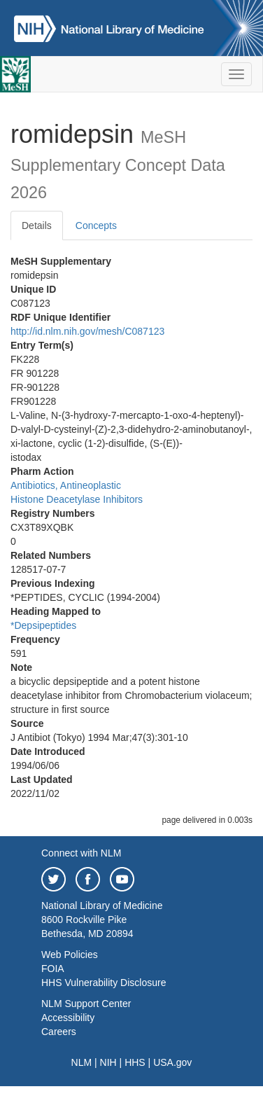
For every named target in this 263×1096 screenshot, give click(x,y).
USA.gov (172, 1062)
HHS (135, 1062)
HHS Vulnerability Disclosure (103, 982)
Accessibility (67, 1017)
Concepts (96, 225)
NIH (108, 1062)
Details (37, 225)
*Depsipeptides (43, 625)
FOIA (52, 968)
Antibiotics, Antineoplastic (65, 485)
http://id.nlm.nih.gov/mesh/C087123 (87, 331)
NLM (81, 1062)
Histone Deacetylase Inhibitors (76, 499)
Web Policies (69, 954)
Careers (58, 1031)
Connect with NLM (81, 853)
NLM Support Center (86, 1003)
